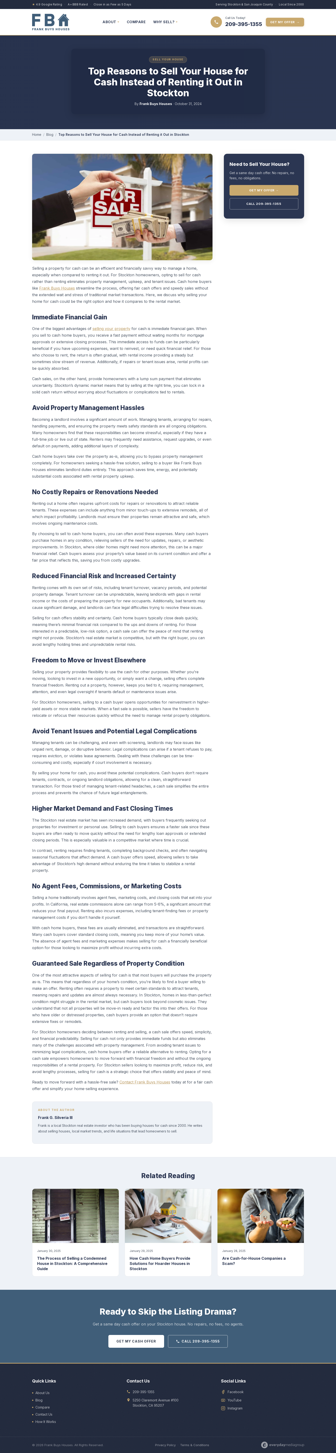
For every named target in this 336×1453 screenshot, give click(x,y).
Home (36, 134)
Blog (49, 134)
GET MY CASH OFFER (136, 1341)
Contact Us (43, 1414)
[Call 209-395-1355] (236, 22)
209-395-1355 (143, 1392)
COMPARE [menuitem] (136, 22)
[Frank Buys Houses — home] (51, 22)
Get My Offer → (264, 190)
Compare (42, 1407)
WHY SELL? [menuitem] (165, 22)
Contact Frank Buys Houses (144, 1082)
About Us (42, 1393)
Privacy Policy (165, 1445)
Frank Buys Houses (57, 288)
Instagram (235, 1408)
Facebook (236, 1392)
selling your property (111, 328)
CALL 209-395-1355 (198, 1341)
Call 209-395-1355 (263, 204)
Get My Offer (285, 22)
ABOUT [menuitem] (110, 22)
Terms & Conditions (194, 1445)
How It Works (45, 1422)
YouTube (235, 1400)
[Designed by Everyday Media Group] (282, 1445)
